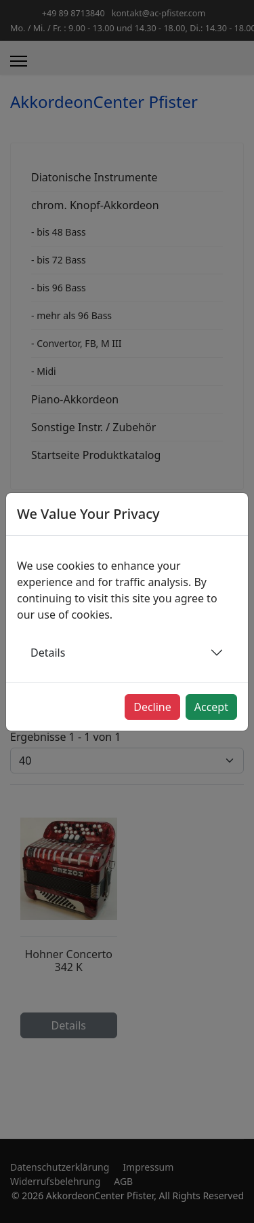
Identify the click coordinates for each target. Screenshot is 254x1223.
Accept (211, 706)
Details (47, 652)
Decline (152, 706)
